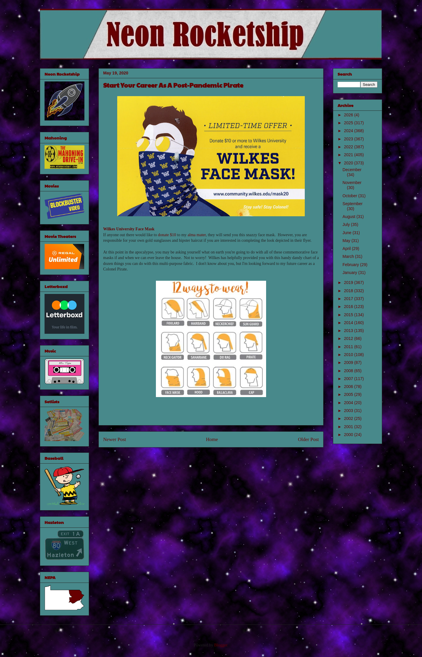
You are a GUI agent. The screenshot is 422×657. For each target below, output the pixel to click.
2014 (349, 322)
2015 (349, 314)
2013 (349, 330)
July (347, 224)
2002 (349, 418)
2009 (349, 362)
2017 (349, 298)
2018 (349, 290)
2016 (349, 306)
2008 (349, 370)
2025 (349, 122)
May (347, 240)
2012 (349, 338)
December (352, 169)
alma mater (197, 235)
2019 (349, 282)
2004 (349, 402)
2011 (349, 346)
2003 (349, 410)
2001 (349, 426)
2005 (349, 394)
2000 (349, 434)
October (350, 195)
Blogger (220, 645)
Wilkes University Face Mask (128, 229)
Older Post (308, 439)
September (353, 203)
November (352, 182)
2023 (349, 139)
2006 (349, 386)
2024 (349, 130)
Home (212, 439)
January (350, 272)
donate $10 (167, 235)
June (348, 232)
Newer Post (114, 439)
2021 (349, 154)
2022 (349, 146)
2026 (349, 115)
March (349, 256)
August (349, 216)
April (347, 248)
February (351, 264)
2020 (349, 163)
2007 (349, 378)
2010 (349, 354)
